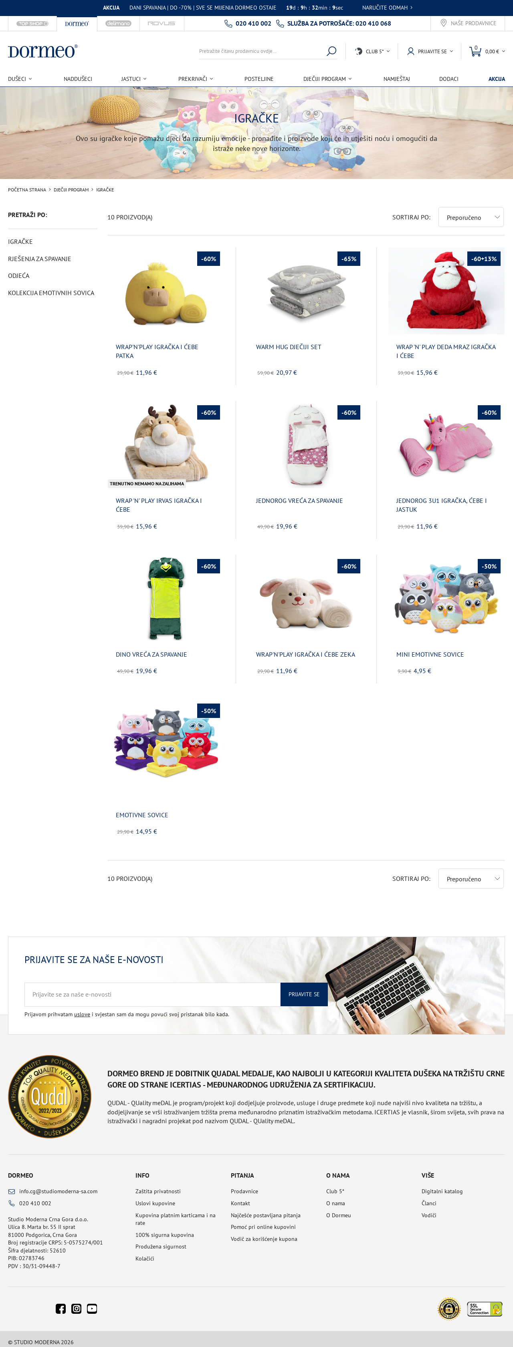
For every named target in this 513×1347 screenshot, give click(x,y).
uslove (82, 1007)
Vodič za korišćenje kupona (264, 1232)
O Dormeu (338, 1208)
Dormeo (20, 1169)
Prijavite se (304, 987)
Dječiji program (71, 190)
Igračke (20, 241)
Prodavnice (244, 1184)
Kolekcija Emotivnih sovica (51, 293)
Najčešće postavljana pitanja (266, 1208)
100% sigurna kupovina (164, 1228)
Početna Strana (27, 190)
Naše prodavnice (474, 23)
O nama (335, 1196)
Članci (429, 1196)
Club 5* (335, 1184)
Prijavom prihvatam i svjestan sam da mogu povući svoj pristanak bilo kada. (126, 1007)
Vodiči (429, 1208)
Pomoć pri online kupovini (263, 1220)
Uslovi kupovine (155, 1196)
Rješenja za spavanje (39, 259)
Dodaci (448, 78)
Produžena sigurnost (160, 1240)
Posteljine (259, 78)
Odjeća (18, 275)
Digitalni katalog (442, 1184)
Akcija (497, 78)
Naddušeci (78, 78)
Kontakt (240, 1196)
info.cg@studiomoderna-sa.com (58, 1184)
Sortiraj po (410, 211)
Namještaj (397, 78)
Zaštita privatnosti (158, 1184)
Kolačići (144, 1252)
